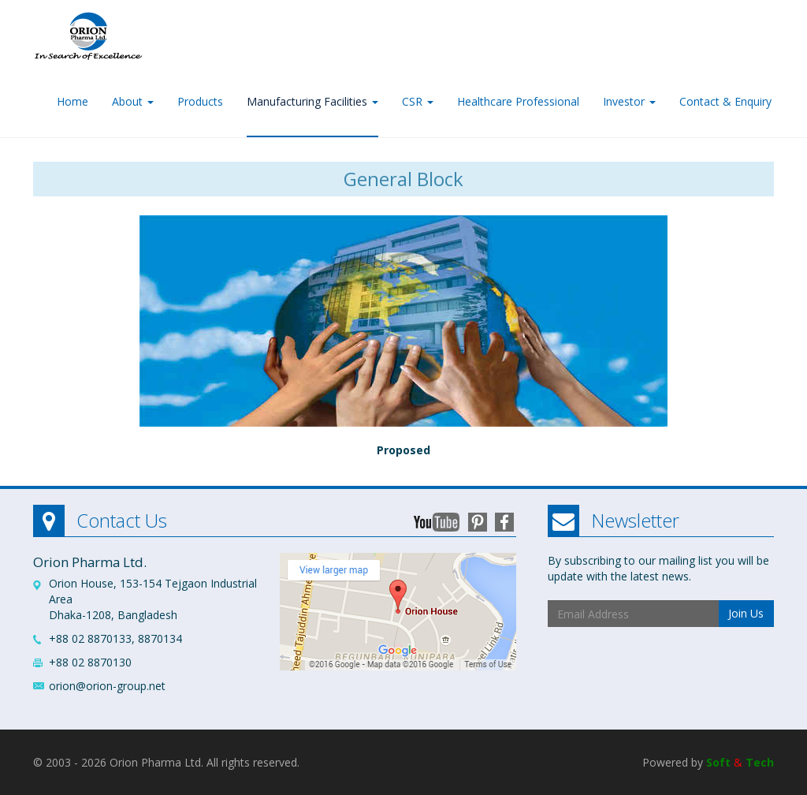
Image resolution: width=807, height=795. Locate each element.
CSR (417, 101)
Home (72, 101)
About (133, 101)
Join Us (746, 613)
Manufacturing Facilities (312, 101)
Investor (629, 101)
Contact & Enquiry (725, 101)
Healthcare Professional (518, 101)
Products (200, 101)
